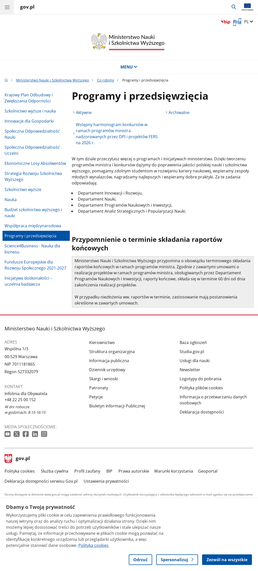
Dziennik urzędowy (107, 369)
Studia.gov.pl (192, 351)
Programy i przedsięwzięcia (30, 236)
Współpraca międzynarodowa (33, 226)
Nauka (11, 199)
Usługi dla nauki (195, 360)
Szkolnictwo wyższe (23, 189)
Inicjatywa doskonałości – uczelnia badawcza (28, 281)
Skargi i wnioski (103, 379)
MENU (129, 67)
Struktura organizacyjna (112, 351)
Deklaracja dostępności (202, 412)
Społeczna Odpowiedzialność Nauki (32, 134)
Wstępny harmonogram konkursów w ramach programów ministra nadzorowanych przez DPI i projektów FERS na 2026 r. (117, 133)
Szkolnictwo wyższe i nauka (30, 111)
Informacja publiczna (109, 360)
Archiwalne (179, 112)
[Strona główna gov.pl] (27, 8)
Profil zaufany (87, 471)
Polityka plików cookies (201, 388)
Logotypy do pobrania (200, 379)
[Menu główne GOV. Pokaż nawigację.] (7, 7)
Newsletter (190, 369)
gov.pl (17, 458)
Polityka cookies (20, 471)
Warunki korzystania (173, 471)
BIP (109, 471)
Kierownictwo (102, 342)
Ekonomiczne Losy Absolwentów (35, 163)
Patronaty (98, 388)
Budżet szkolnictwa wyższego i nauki (33, 212)
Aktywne (84, 112)
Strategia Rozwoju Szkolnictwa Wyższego (33, 176)
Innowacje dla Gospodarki (29, 121)
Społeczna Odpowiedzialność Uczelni (32, 150)
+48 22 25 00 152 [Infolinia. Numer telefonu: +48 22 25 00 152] (20, 399)
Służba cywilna (54, 471)
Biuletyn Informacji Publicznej (117, 406)
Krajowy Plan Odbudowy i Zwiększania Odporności (29, 98)
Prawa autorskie (133, 471)
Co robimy (105, 80)
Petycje (96, 397)
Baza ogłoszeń (193, 342)
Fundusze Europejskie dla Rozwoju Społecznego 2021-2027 (35, 265)
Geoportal (207, 471)
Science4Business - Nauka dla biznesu (32, 249)
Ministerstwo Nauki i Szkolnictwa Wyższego (52, 80)
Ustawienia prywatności (106, 481)
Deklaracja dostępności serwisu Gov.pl (41, 481)
